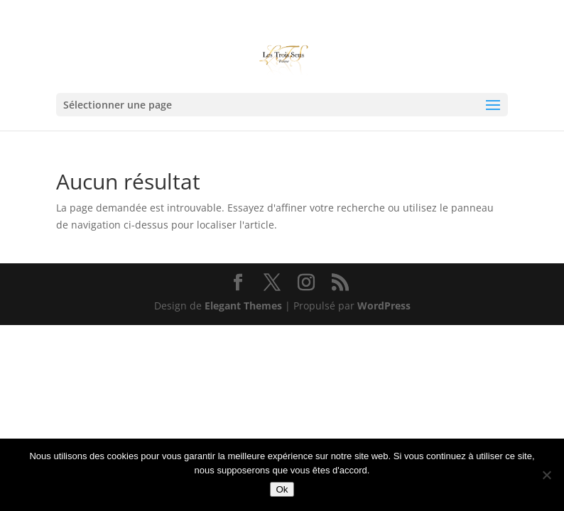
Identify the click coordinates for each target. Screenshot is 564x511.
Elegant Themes (243, 305)
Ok (282, 489)
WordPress (384, 305)
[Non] (546, 475)
